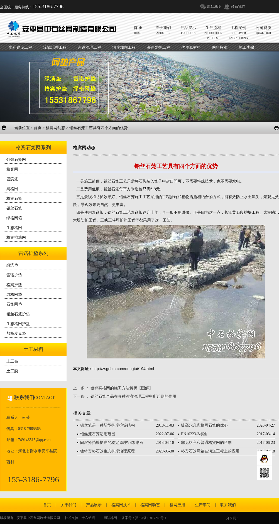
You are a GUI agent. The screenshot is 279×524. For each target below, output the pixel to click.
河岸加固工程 (124, 47)
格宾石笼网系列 (33, 147)
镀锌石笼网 (16, 160)
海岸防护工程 (158, 47)
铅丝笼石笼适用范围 (97, 434)
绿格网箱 (14, 218)
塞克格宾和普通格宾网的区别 (206, 443)
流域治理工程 (55, 47)
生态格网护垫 (18, 324)
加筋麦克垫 (16, 333)
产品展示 (94, 505)
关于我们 (68, 505)
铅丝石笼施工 (131, 197)
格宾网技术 (121, 505)
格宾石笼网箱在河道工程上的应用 (210, 451)
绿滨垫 (12, 265)
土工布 (12, 361)
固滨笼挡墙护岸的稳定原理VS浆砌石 (112, 443)
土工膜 (12, 371)
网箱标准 (219, 47)
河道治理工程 (89, 47)
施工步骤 (246, 47)
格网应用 (177, 505)
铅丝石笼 (14, 208)
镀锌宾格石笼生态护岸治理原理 (107, 451)
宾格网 (12, 189)
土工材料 (33, 349)
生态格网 (14, 228)
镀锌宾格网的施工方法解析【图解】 (121, 388)
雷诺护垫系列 (33, 253)
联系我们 (238, 6)
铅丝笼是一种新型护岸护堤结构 (107, 425)
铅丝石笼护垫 (18, 314)
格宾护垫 (14, 285)
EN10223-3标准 (194, 434)
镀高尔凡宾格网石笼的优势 (204, 425)
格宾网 (12, 169)
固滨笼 (12, 179)
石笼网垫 (14, 304)
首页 (37, 128)
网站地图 (214, 6)
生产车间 (203, 505)
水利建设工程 (20, 47)
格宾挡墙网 (16, 237)
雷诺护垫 (14, 275)
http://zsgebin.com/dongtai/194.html (123, 368)
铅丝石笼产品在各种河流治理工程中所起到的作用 (133, 396)
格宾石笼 (14, 198)
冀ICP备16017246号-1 (151, 518)
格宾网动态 (55, 128)
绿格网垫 (14, 294)
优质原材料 (191, 47)
